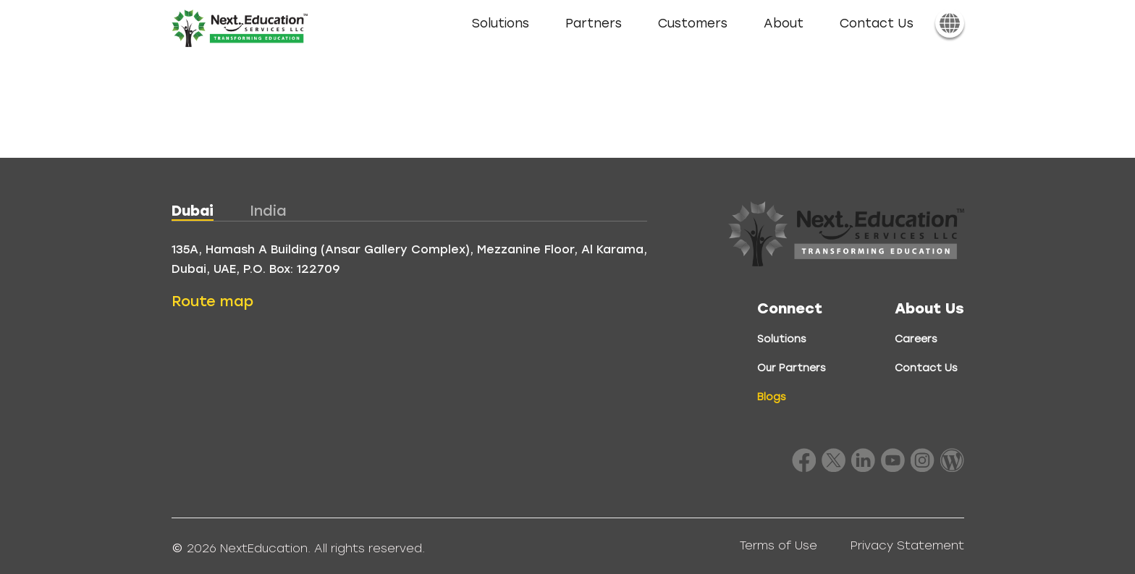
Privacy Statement (907, 545)
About (783, 23)
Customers (692, 23)
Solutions (500, 23)
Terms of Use (778, 545)
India (268, 210)
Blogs (771, 397)
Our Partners (791, 368)
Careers (916, 339)
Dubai (193, 210)
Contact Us (877, 23)
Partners (593, 23)
